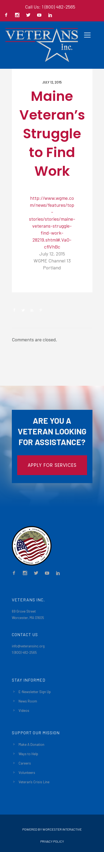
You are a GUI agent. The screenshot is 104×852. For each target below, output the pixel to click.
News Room (28, 701)
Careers (25, 763)
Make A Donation (31, 744)
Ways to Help (28, 754)
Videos (24, 710)
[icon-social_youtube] (40, 15)
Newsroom (30, 283)
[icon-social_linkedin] (50, 15)
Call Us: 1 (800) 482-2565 (50, 7)
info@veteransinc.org (28, 646)
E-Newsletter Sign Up (35, 692)
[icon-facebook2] (7, 15)
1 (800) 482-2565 (24, 652)
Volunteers (27, 772)
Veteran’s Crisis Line (34, 782)
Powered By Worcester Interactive (52, 829)
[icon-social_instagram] (18, 15)
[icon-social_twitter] (29, 15)
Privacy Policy (52, 841)
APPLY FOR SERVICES (52, 465)
